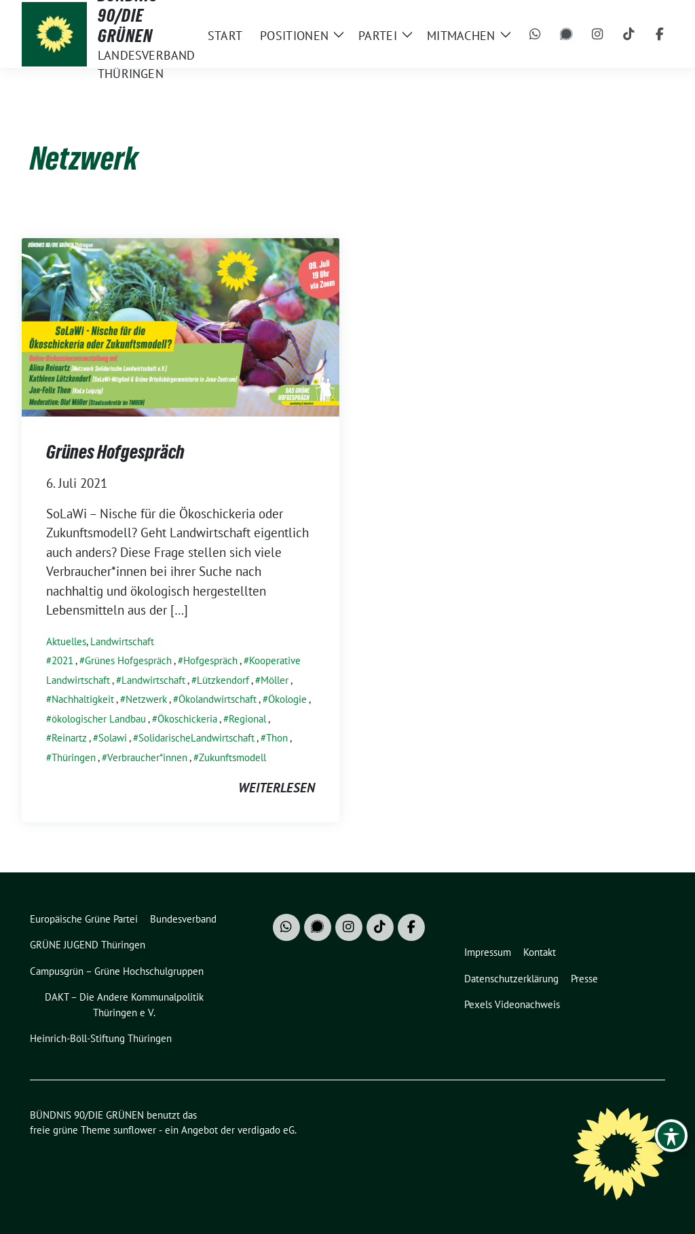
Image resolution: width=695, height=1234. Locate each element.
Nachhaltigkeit (83, 699)
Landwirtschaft (122, 641)
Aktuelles (66, 641)
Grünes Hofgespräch (115, 452)
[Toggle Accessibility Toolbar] (671, 1135)
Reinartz (69, 737)
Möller (274, 680)
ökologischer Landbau (99, 718)
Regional (247, 718)
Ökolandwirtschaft (218, 699)
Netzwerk (146, 699)
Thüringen (74, 757)
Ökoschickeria (187, 718)
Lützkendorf (223, 680)
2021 (62, 660)
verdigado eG (266, 1129)
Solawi (112, 737)
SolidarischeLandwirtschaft (196, 737)
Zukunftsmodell (232, 757)
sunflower (134, 1129)
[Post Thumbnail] (180, 325)
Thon (277, 737)
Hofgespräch (210, 660)
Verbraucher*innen (147, 757)
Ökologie (287, 699)
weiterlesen (276, 787)
